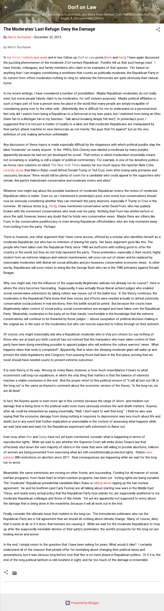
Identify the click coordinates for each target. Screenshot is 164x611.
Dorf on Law (82, 7)
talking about (102, 483)
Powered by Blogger (82, 603)
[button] (158, 30)
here (108, 57)
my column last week (27, 57)
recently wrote (13, 170)
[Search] (158, 8)
